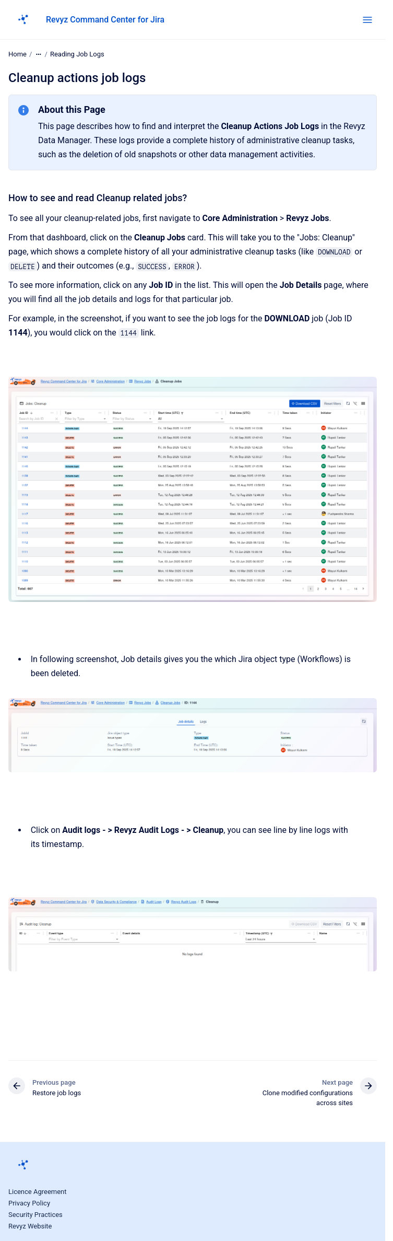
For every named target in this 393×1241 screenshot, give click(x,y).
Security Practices (35, 1215)
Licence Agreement (37, 1192)
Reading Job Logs (77, 54)
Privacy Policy (29, 1203)
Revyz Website (30, 1226)
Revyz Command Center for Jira (105, 20)
